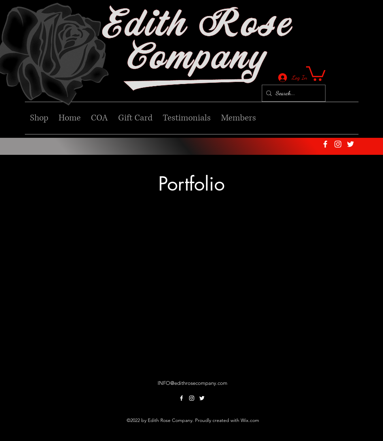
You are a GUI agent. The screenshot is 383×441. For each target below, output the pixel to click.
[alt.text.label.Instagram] (337, 144)
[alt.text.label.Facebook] (325, 144)
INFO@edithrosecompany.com (192, 383)
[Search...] (293, 93)
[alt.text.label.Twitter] (350, 144)
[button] (315, 73)
